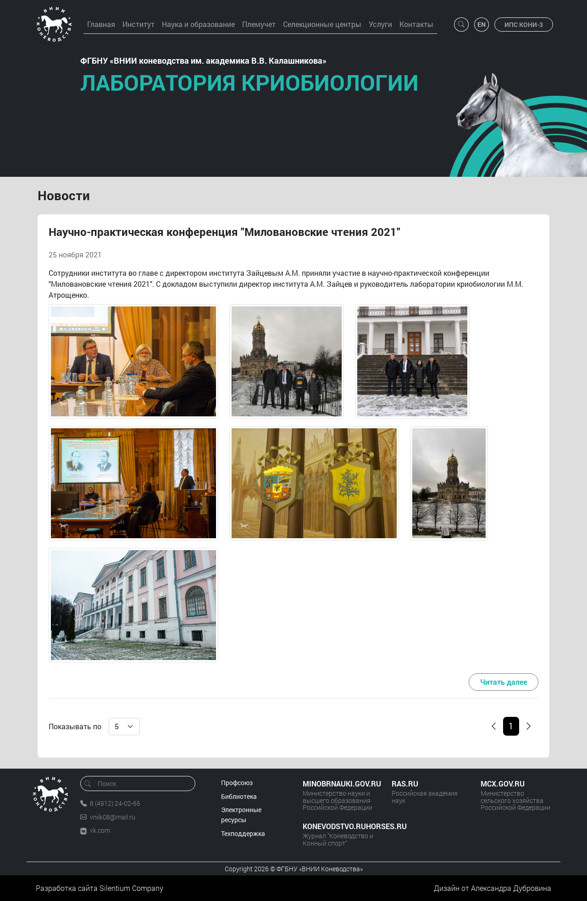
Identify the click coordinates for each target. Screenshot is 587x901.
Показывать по (75, 726)
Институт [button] (138, 24)
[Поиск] (141, 783)
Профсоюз (237, 782)
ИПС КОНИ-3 (523, 24)
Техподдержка (243, 833)
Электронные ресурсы (241, 814)
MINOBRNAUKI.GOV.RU (338, 783)
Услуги (380, 24)
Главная (101, 24)
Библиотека (239, 796)
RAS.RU (405, 783)
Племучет (259, 24)
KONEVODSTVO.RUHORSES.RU (338, 826)
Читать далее (503, 682)
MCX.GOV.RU (503, 783)
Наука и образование (198, 24)
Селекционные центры (322, 24)
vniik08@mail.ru (112, 817)
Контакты (416, 24)
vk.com (100, 830)
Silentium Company (131, 888)
